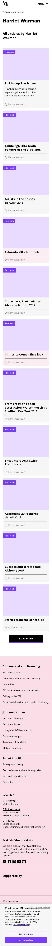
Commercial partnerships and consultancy (25, 702)
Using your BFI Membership (18, 730)
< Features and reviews (13, 12)
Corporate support (13, 736)
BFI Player (9, 801)
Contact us (8, 782)
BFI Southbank (11, 809)
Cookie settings (26, 934)
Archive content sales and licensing (21, 678)
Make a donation (12, 748)
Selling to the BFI (12, 696)
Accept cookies (26, 940)
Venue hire (8, 684)
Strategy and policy (13, 764)
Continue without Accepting (39, 908)
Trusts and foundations (15, 742)
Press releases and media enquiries (22, 770)
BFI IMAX (8, 820)
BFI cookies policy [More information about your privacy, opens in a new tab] (21, 924)
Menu (43, 3)
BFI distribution (11, 672)
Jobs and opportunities (15, 776)
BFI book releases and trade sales (21, 690)
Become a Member (13, 718)
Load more (26, 638)
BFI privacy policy (10, 901)
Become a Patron (12, 724)
